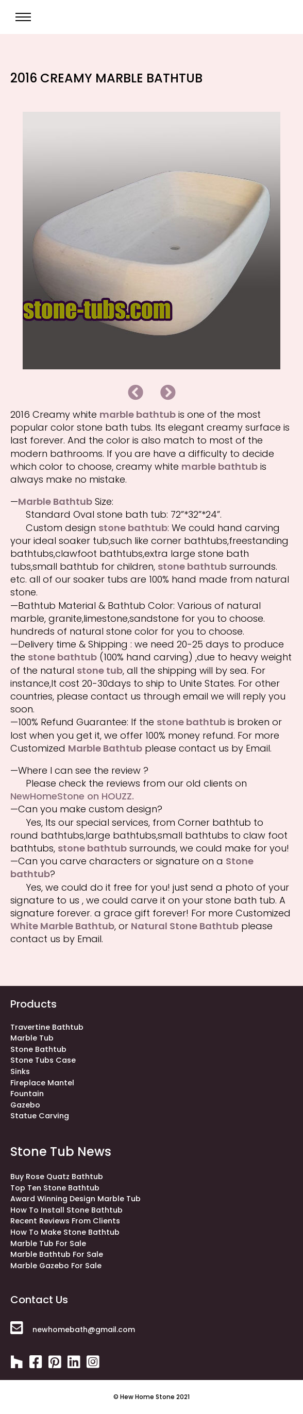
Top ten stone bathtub (54, 1188)
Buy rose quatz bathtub (56, 1176)
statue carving (39, 1116)
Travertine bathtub (46, 1027)
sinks (20, 1071)
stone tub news (60, 1151)
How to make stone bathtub (65, 1232)
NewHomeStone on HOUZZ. (72, 796)
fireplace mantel (42, 1083)
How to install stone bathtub (66, 1210)
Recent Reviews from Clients (65, 1221)
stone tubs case (43, 1060)
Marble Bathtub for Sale (56, 1254)
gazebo (25, 1105)
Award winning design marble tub (75, 1199)
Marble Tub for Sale (48, 1243)
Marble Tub (32, 1038)
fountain (27, 1093)
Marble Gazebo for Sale (56, 1265)
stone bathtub (38, 1049)
